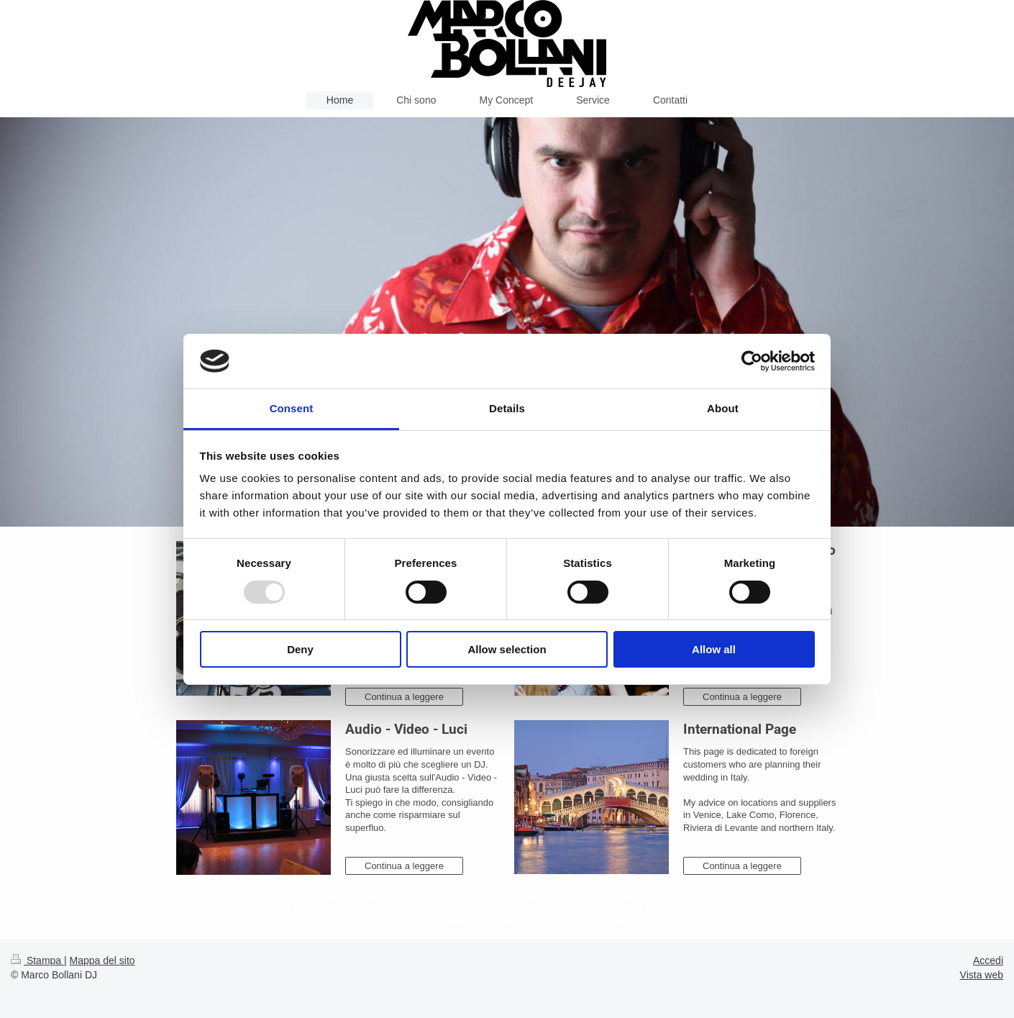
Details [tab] (507, 408)
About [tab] (723, 408)
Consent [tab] (292, 408)
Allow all (714, 649)
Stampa (37, 960)
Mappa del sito (102, 960)
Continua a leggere (404, 696)
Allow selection (506, 649)
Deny (300, 649)
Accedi (988, 960)
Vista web (981, 975)
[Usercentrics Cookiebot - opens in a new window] (752, 361)
